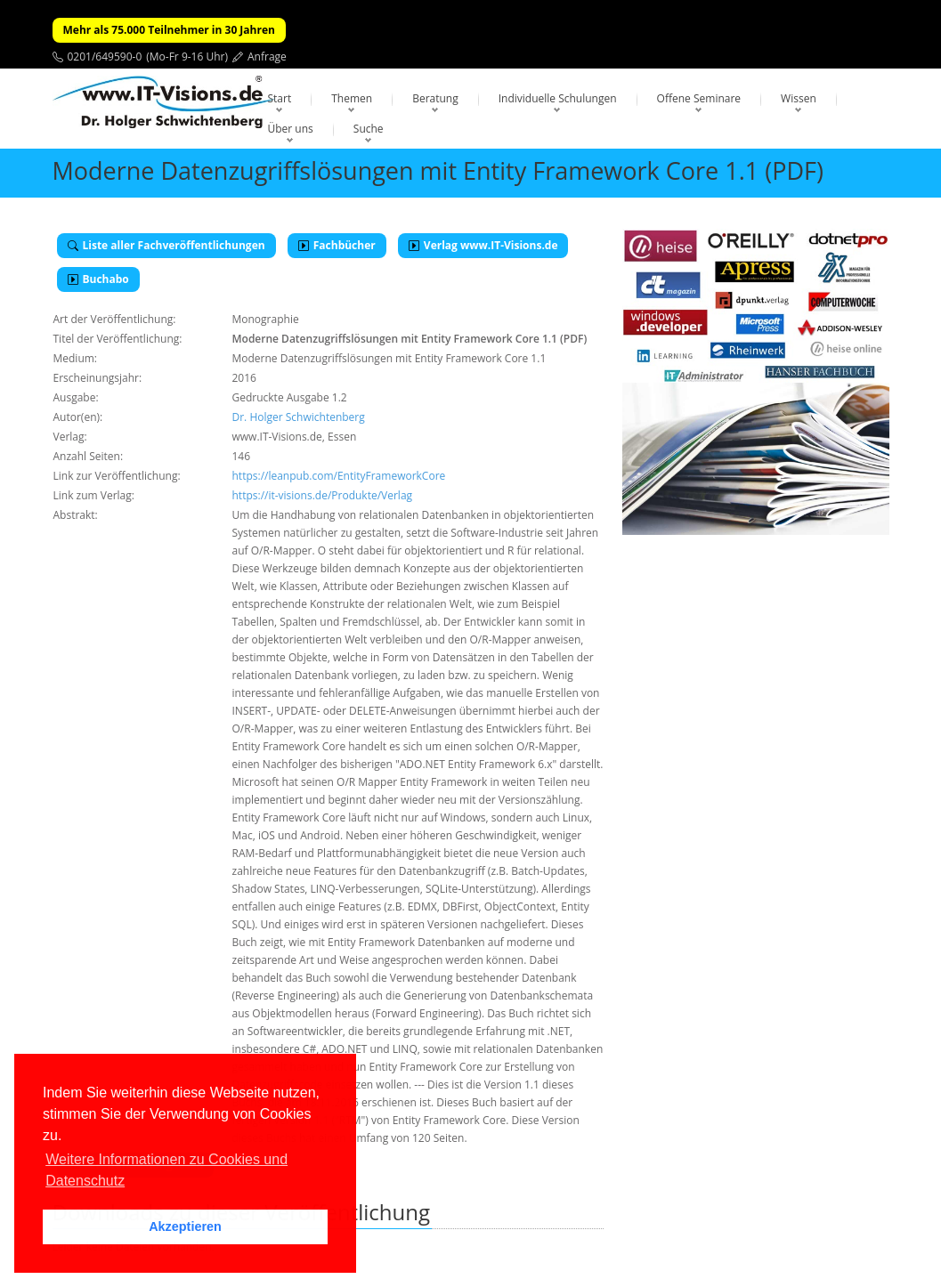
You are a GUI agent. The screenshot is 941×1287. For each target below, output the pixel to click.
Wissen (798, 98)
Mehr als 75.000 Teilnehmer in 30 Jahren (169, 29)
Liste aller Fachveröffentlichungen (166, 245)
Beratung (435, 98)
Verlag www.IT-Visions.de (483, 245)
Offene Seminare (699, 98)
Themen (351, 98)
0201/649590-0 (105, 56)
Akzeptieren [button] (185, 1226)
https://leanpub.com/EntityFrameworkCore (339, 475)
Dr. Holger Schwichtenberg (298, 417)
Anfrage (267, 56)
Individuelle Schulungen (558, 98)
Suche (368, 128)
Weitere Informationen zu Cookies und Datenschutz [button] (166, 1170)
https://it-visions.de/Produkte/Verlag (322, 495)
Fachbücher (337, 245)
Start (280, 98)
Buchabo (98, 279)
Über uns (290, 128)
